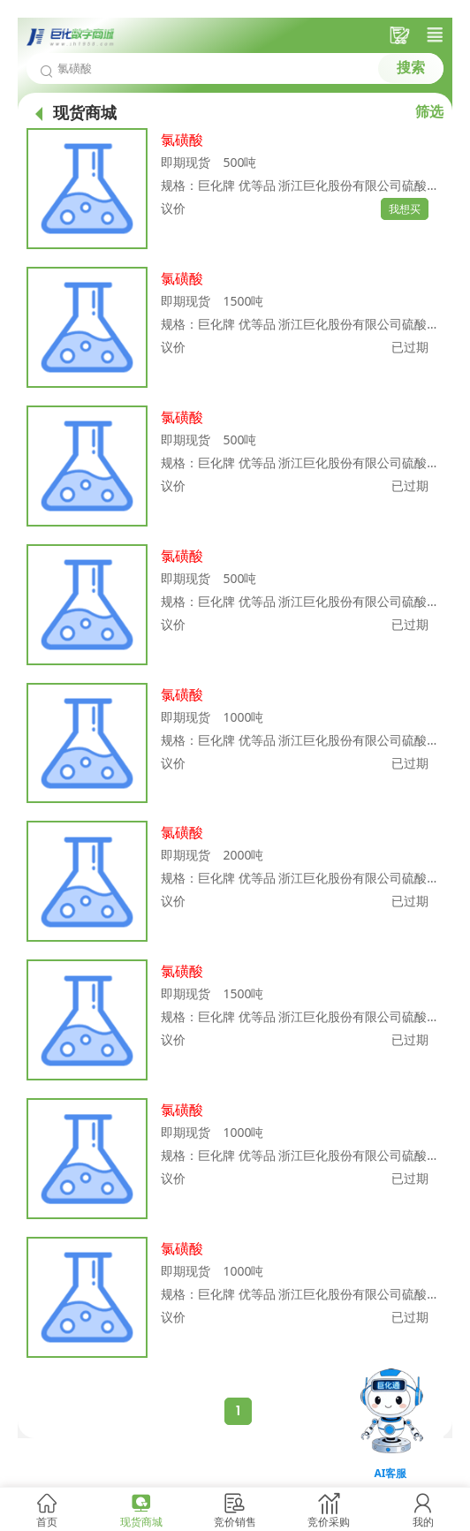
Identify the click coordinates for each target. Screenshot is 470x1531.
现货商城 (141, 1521)
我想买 (405, 208)
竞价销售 (235, 1521)
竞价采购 (328, 1521)
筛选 (429, 111)
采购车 (402, 35)
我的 (423, 1521)
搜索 (411, 67)
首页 (46, 1521)
